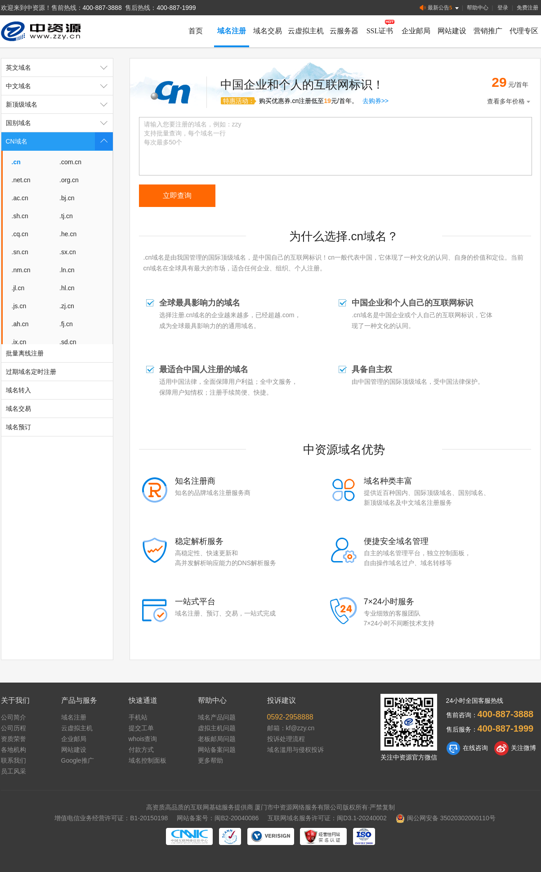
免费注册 (527, 7)
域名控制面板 (147, 760)
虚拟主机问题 (217, 728)
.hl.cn (66, 288)
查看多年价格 (509, 101)
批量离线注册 (25, 353)
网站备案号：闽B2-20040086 (218, 818)
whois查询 (143, 738)
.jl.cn (18, 288)
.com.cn (70, 162)
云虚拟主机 (306, 31)
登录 (502, 7)
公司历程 (13, 728)
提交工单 (141, 728)
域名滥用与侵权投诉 (295, 749)
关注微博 (515, 748)
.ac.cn (20, 198)
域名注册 (231, 31)
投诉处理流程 (286, 738)
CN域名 (59, 141)
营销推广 (488, 31)
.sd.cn (67, 342)
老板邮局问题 (217, 738)
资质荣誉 (13, 738)
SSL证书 (380, 31)
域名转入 (18, 390)
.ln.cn (66, 270)
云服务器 (344, 31)
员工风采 (13, 771)
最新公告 (440, 8)
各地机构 (13, 749)
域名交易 (267, 31)
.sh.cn (20, 216)
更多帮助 (210, 760)
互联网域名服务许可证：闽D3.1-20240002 (327, 818)
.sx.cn (67, 252)
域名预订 (18, 427)
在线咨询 (467, 748)
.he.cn (67, 234)
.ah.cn (20, 324)
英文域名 (59, 67)
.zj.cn (66, 306)
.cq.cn (20, 234)
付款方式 (141, 749)
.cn (16, 162)
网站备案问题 (217, 749)
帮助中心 (477, 7)
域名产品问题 (217, 717)
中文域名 (59, 86)
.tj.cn (66, 216)
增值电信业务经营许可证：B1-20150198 (111, 818)
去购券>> (375, 100)
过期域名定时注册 (31, 371)
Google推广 (77, 760)
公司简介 (13, 717)
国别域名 (59, 123)
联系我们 (13, 760)
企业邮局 (416, 31)
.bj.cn (66, 198)
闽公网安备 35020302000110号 (446, 818)
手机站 (138, 717)
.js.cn (19, 306)
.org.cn (69, 180)
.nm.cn (21, 270)
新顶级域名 (59, 104)
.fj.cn (66, 324)
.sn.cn (20, 252)
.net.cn (21, 180)
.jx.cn (19, 342)
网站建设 (452, 31)
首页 (195, 31)
